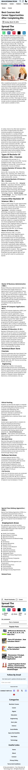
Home (14, 614)
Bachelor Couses (14, 704)
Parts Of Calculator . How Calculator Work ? (16, 640)
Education (4, 4)
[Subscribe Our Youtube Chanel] (14, 695)
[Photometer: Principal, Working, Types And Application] (4, 658)
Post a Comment (14, 622)
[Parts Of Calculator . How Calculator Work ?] (4, 643)
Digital (14, 711)
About (14, 753)
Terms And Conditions (13, 764)
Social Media (14, 729)
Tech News (14, 736)
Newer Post (5, 614)
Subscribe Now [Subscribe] (14, 686)
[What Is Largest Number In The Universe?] (4, 650)
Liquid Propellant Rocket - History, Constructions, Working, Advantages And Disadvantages (16, 666)
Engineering (6, 364)
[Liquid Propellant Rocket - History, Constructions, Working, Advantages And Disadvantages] (4, 667)
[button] (3, 32)
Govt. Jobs (14, 722)
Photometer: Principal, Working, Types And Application (15, 657)
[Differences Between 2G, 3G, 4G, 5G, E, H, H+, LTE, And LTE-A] (4, 634)
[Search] (20, 1)
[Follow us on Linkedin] (26, 691)
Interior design (18, 193)
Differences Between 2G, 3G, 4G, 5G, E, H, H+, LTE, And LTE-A (16, 632)
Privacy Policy (14, 760)
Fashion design (6, 194)
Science (18, 4)
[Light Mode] (26, 1)
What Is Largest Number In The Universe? (16, 648)
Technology (14, 740)
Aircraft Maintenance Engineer (11, 432)
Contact (14, 757)
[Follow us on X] (22, 691)
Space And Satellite (14, 733)
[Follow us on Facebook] (14, 691)
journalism (5, 210)
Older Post (22, 614)
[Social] (23, 1)
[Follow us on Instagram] (18, 691)
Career (12, 4)
